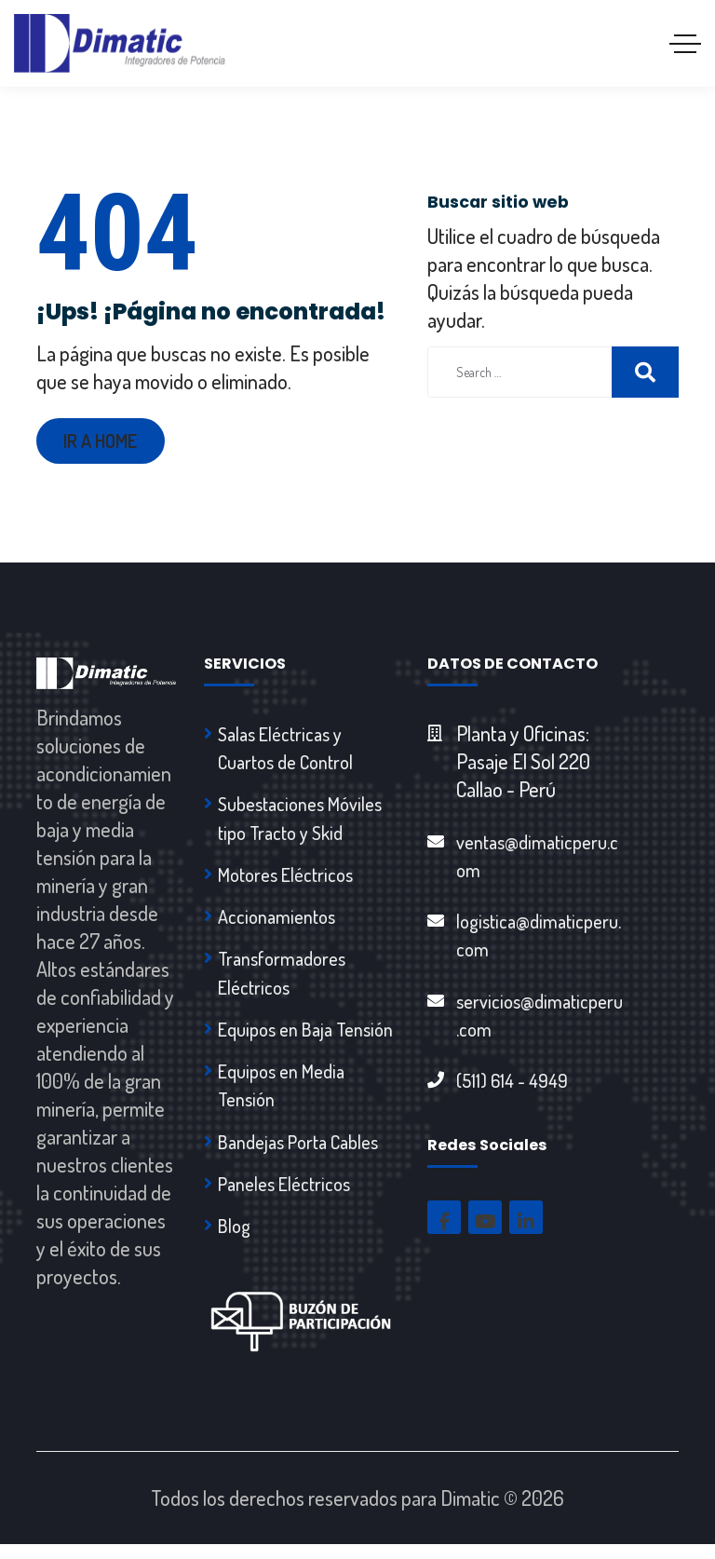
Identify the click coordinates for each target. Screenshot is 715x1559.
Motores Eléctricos (285, 880)
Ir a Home (103, 442)
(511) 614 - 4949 (512, 1088)
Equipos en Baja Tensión (305, 1038)
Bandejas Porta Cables (298, 1154)
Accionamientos (276, 923)
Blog (234, 1239)
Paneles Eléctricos (284, 1197)
